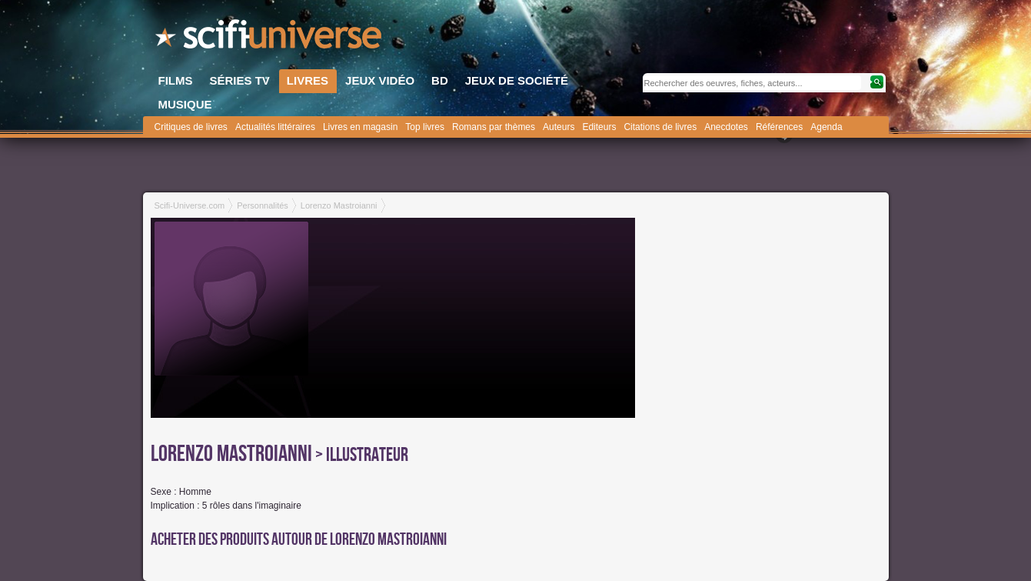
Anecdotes (726, 127)
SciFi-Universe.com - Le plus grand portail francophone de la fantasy (270, 38)
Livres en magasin (360, 127)
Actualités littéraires (275, 127)
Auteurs (558, 127)
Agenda (826, 127)
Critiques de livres (191, 127)
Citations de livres (660, 127)
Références (779, 127)
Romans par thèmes (493, 127)
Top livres (424, 127)
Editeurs (599, 127)
